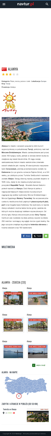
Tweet (37, 236)
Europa (43, 81)
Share (26, 236)
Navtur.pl (18, 433)
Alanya (4, 288)
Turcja (8, 84)
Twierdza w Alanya (9, 409)
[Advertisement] (25, 35)
